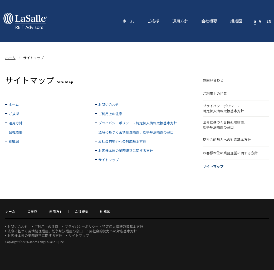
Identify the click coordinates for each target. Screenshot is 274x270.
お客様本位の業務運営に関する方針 (125, 150)
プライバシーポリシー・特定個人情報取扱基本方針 (137, 122)
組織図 (14, 141)
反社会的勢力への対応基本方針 (122, 141)
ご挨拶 (14, 113)
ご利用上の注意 (110, 113)
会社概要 (15, 132)
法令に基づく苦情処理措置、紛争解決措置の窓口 (136, 132)
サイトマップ (108, 159)
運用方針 (15, 122)
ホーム (10, 57)
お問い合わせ (108, 104)
